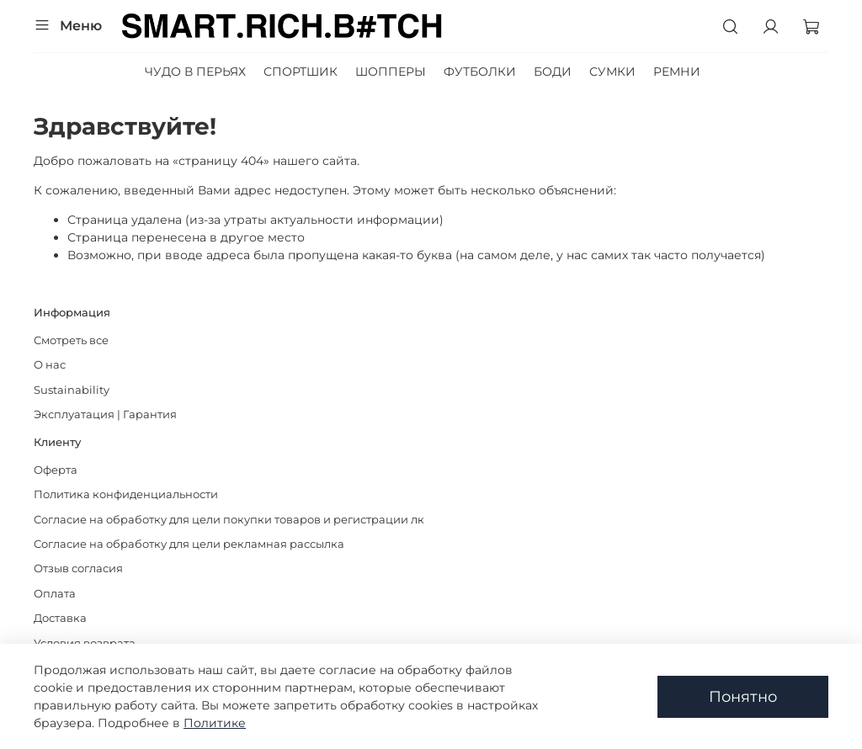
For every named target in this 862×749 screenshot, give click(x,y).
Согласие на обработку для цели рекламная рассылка (189, 544)
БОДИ (553, 71)
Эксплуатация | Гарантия (105, 414)
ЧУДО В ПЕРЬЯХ (195, 71)
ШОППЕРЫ (390, 71)
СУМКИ (612, 71)
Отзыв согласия (78, 568)
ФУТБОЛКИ (480, 71)
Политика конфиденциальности (126, 494)
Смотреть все (71, 340)
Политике (215, 722)
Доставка (60, 618)
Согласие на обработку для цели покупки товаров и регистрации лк (229, 519)
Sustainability (71, 390)
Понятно (743, 696)
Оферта (55, 470)
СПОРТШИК (300, 71)
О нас (50, 365)
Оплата (55, 593)
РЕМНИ (676, 71)
